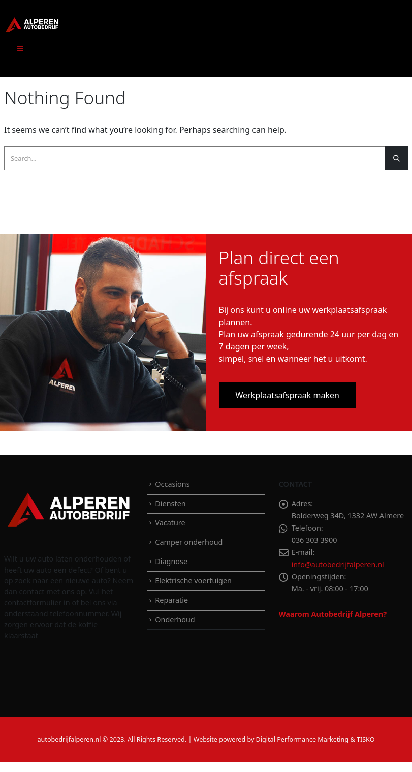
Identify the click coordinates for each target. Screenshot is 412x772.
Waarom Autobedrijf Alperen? (333, 614)
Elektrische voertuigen (193, 580)
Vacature (170, 523)
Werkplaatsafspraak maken (287, 395)
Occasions (172, 484)
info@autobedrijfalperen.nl (338, 564)
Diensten (170, 503)
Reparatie (171, 600)
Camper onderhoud (189, 542)
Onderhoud (175, 619)
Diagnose (171, 561)
